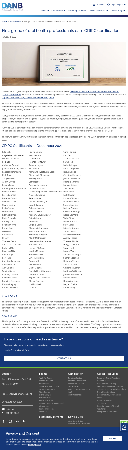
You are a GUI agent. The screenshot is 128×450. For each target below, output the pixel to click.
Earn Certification (75, 378)
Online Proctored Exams (49, 386)
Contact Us (64, 358)
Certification (75, 373)
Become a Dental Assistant (108, 378)
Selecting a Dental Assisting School (111, 389)
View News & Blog (75, 421)
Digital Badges (45, 395)
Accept (112, 438)
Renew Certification (76, 383)
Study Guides (44, 383)
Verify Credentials (75, 395)
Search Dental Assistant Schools (110, 386)
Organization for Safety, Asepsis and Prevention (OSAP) (28, 97)
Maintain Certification (77, 381)
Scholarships (102, 403)
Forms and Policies (46, 409)
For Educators (45, 397)
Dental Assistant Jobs (106, 392)
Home (4, 21)
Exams (43, 373)
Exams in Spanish (46, 400)
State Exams (44, 392)
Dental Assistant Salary (106, 383)
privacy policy (34, 444)
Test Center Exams (47, 389)
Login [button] (115, 4)
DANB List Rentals (104, 400)
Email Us (10, 409)
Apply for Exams (45, 378)
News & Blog (15, 21)
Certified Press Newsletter (79, 424)
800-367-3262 (12, 413)
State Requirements (77, 10)
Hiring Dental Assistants (107, 411)
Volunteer (43, 411)
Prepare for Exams (46, 381)
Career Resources (107, 373)
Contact (100, 5)
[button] (124, 427)
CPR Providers (74, 386)
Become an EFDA (104, 381)
